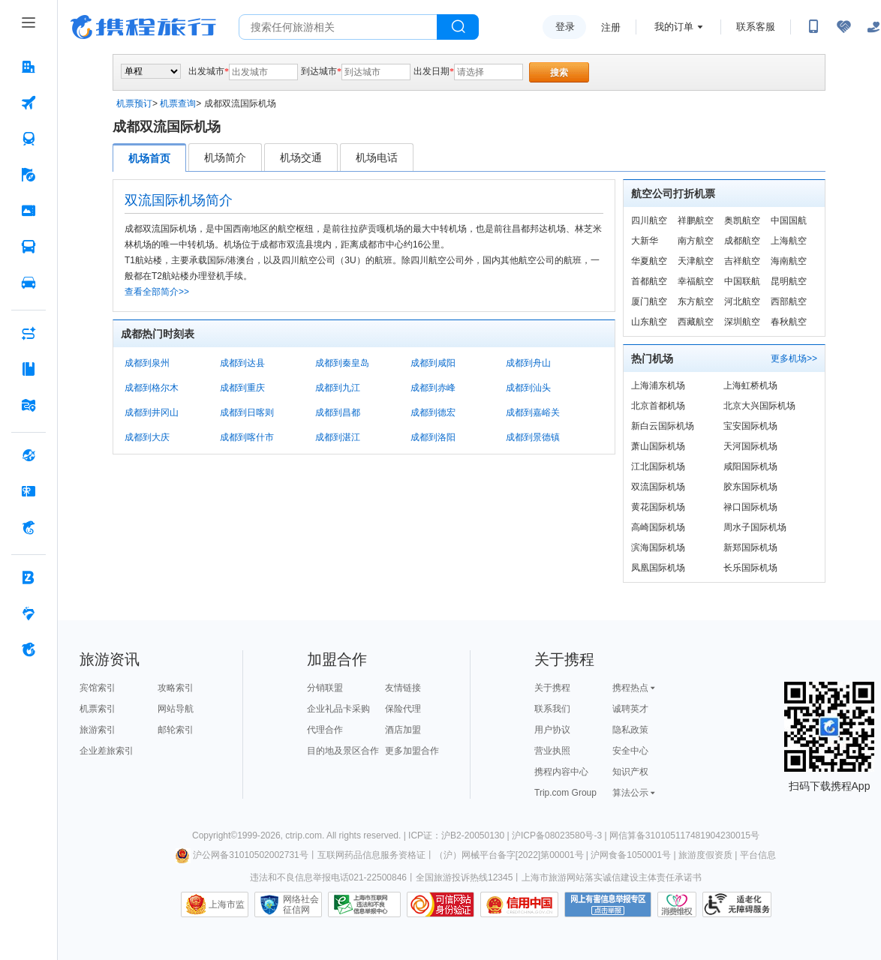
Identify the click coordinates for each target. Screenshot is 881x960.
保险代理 (403, 709)
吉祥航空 (742, 261)
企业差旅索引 (107, 751)
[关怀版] (873, 27)
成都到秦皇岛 (342, 363)
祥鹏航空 (696, 220)
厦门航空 (649, 301)
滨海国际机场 (658, 547)
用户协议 (552, 729)
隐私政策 (630, 729)
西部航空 (789, 301)
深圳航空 (742, 321)
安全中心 (630, 751)
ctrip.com (303, 835)
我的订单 (673, 27)
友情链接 (403, 687)
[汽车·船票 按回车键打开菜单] (28, 246)
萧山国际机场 (658, 446)
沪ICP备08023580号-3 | (560, 835)
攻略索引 (176, 687)
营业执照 (552, 751)
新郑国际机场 (750, 547)
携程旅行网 (143, 27)
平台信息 (758, 855)
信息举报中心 (364, 904)
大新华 (644, 241)
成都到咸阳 (433, 363)
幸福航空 (696, 281)
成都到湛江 (337, 437)
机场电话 (377, 158)
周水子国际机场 (754, 527)
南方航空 (696, 241)
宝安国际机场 (750, 426)
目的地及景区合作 (343, 751)
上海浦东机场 (658, 385)
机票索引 (98, 709)
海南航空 (789, 261)
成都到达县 (242, 363)
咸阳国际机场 (750, 466)
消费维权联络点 (676, 904)
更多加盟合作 (412, 751)
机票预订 (134, 103)
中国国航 (789, 220)
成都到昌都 (337, 412)
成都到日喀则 (247, 412)
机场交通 (301, 158)
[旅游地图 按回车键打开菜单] (28, 405)
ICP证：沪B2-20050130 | (460, 835)
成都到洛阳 (433, 437)
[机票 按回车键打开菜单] (28, 102)
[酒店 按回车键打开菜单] (28, 66)
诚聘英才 (630, 709)
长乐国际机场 (750, 567)
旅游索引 (98, 729)
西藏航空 (696, 321)
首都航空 (649, 281)
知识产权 (630, 771)
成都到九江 (337, 387)
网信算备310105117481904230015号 (684, 835)
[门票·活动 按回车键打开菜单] (28, 210)
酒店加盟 (403, 729)
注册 (611, 27)
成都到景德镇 (533, 437)
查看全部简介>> (157, 291)
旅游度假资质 (705, 855)
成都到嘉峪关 (533, 412)
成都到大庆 (147, 437)
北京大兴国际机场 (759, 405)
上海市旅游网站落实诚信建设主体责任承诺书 (612, 877)
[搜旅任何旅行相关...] (338, 27)
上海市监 (227, 904)
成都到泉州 (147, 363)
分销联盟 (325, 687)
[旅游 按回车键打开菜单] (28, 174)
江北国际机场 (658, 466)
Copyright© (214, 835)
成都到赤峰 (433, 387)
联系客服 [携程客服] (755, 27)
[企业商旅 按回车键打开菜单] (28, 577)
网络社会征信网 (301, 904)
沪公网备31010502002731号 (242, 855)
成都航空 (742, 241)
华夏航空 (649, 261)
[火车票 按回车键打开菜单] (28, 138)
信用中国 (519, 904)
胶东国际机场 (750, 487)
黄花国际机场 (658, 507)
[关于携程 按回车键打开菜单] (28, 649)
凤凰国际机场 (658, 567)
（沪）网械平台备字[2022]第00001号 (509, 855)
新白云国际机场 (662, 426)
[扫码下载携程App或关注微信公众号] (813, 27)
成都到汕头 (528, 387)
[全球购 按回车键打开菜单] (28, 455)
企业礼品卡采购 (338, 709)
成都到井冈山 (152, 412)
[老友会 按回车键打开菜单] (28, 613)
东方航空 (696, 301)
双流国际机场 (658, 487)
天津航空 (696, 261)
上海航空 (789, 241)
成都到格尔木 (152, 387)
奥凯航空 (742, 220)
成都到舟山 (528, 363)
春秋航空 (789, 321)
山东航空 (649, 321)
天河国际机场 (750, 446)
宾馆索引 (98, 687)
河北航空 (742, 301)
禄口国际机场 (750, 507)
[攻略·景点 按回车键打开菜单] (28, 369)
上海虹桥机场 (750, 385)
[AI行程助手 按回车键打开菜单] (28, 333)
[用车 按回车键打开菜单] (28, 282)
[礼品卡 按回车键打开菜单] (28, 491)
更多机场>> (794, 358)
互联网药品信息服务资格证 (371, 855)
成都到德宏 (433, 412)
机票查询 (178, 103)
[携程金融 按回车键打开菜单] (28, 527)
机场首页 (149, 158)
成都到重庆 (242, 387)
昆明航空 (789, 281)
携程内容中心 (561, 771)
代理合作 (325, 729)
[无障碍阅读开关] (843, 27)
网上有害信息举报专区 (607, 904)
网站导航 (176, 709)
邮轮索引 (176, 729)
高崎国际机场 (658, 527)
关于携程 (552, 687)
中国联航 (742, 281)
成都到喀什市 (247, 437)
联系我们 (552, 709)
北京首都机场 (658, 405)
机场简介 (225, 158)
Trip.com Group (565, 793)
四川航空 (649, 220)
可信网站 (440, 904)
